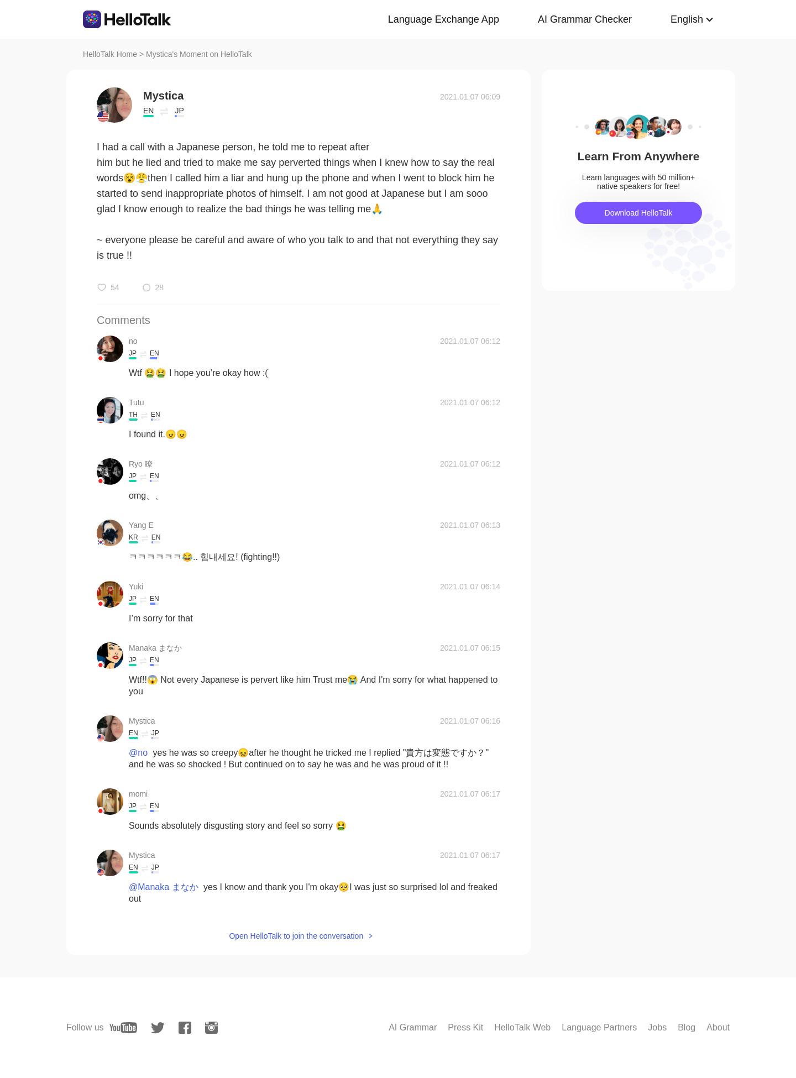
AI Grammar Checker (585, 19)
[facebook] (185, 1028)
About (718, 1027)
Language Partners (599, 1027)
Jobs (657, 1027)
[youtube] (123, 1027)
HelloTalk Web (522, 1027)
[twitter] (158, 1028)
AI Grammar (413, 1027)
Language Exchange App (443, 19)
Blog (686, 1027)
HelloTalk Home (110, 54)
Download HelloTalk (639, 212)
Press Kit (465, 1027)
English (687, 19)
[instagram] (211, 1028)
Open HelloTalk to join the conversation (296, 936)
